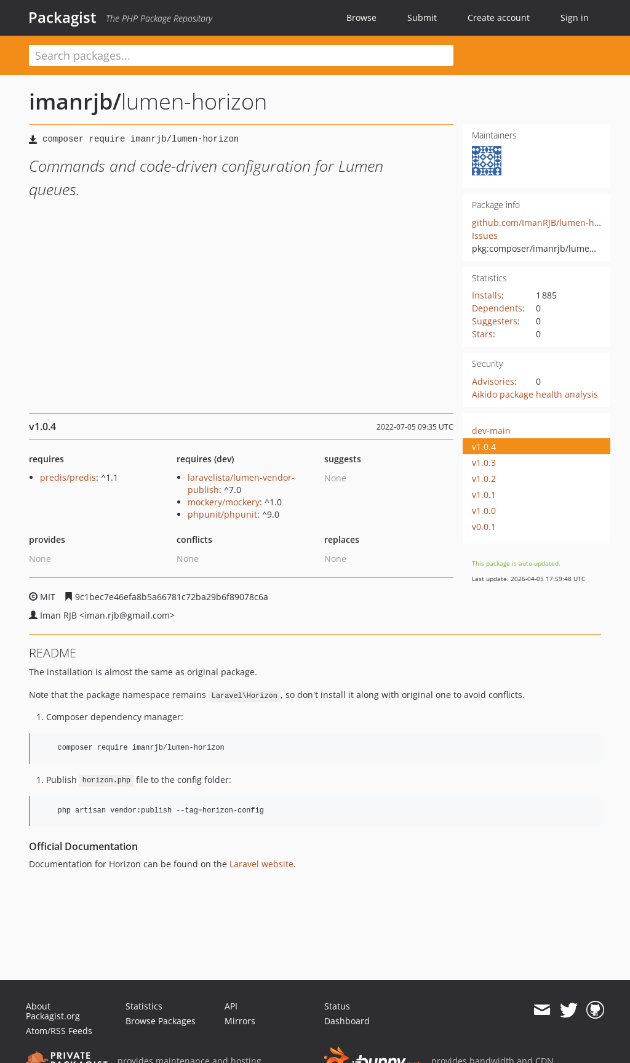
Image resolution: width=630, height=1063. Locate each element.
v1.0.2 (484, 478)
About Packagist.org (53, 1011)
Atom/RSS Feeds (59, 1031)
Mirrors (240, 1021)
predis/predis (68, 477)
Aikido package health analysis (535, 394)
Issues (485, 235)
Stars (482, 334)
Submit (422, 17)
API (231, 1006)
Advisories (493, 381)
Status (337, 1006)
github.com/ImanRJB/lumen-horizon (546, 222)
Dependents (497, 308)
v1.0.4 (484, 446)
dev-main (491, 430)
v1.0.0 (484, 510)
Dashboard (347, 1021)
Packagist (62, 17)
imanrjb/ (75, 101)
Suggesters (494, 321)
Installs (486, 295)
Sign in (574, 17)
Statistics (144, 1006)
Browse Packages (161, 1021)
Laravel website (261, 864)
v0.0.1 (484, 526)
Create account (499, 17)
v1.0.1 (484, 494)
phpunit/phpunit (222, 514)
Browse (361, 17)
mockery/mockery (224, 502)
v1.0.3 (484, 462)
